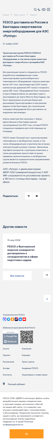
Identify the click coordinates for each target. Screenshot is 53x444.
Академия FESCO (30, 368)
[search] (35, 9)
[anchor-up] (47, 298)
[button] (46, 274)
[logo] (20, 10)
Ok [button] (26, 433)
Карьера (26, 354)
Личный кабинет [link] (14, 384)
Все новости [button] (17, 275)
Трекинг (6, 354)
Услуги (6, 348)
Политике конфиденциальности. (18, 423)
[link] (10, 339)
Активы (6, 368)
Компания (26, 348)
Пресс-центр (28, 361)
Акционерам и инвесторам (34, 374)
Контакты (7, 374)
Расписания (8, 361)
